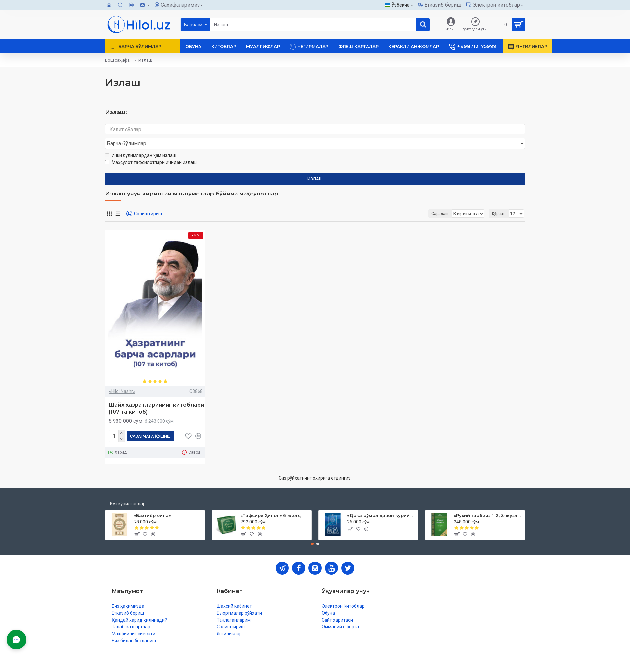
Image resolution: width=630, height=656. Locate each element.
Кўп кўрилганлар (128, 490)
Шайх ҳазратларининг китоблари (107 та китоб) (156, 395)
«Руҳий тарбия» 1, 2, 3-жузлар (488, 501)
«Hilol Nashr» (122, 378)
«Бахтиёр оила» (152, 501)
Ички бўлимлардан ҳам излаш (140, 143)
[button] (312, 530)
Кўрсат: (501, 201)
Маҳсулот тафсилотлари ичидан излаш (151, 150)
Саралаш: (405, 201)
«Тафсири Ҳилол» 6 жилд (271, 501)
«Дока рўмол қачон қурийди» (381, 501)
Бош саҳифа (117, 60)
